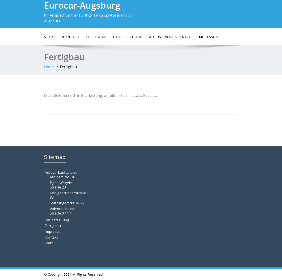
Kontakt (71, 37)
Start (50, 37)
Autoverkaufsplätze (170, 37)
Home (49, 66)
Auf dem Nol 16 (62, 177)
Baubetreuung (128, 37)
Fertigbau (96, 37)
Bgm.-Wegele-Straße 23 (61, 185)
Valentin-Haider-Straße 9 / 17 (63, 211)
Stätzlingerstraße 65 (67, 203)
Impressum (208, 37)
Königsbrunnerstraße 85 (67, 195)
